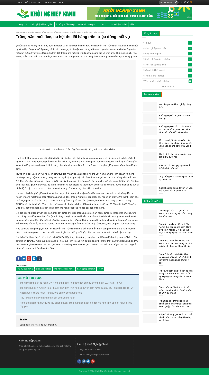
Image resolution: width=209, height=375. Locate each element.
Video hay (36, 2)
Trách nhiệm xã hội (118, 24)
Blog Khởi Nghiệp (86, 24)
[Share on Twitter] (23, 258)
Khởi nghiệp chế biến (167, 64)
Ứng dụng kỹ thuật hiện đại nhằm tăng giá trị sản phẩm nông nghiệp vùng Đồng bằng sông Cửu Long (175, 143)
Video (62, 2)
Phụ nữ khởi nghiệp (25, 32)
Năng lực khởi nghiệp (167, 70)
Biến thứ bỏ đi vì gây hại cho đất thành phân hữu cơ (174, 167)
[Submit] (176, 2)
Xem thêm (168, 86)
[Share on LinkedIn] (34, 258)
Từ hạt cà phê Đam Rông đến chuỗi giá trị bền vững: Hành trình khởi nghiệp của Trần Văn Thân (175, 304)
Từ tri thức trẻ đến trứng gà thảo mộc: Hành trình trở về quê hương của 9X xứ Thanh (175, 290)
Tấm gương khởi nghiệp (167, 81)
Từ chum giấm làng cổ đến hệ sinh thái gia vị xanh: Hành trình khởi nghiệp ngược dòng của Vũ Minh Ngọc (176, 275)
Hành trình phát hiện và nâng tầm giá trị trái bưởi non (175, 155)
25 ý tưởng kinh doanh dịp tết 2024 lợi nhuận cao (176, 178)
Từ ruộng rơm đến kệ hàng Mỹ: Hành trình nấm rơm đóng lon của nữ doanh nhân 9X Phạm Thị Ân (71, 283)
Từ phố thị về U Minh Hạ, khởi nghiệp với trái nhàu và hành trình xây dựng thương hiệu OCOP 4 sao (175, 258)
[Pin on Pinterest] (29, 258)
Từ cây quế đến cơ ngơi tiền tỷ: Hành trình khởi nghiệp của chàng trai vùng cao (175, 213)
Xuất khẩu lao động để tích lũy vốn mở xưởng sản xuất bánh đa (175, 189)
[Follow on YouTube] (93, 361)
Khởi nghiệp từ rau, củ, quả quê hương (174, 117)
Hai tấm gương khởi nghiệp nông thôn (175, 105)
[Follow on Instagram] (185, 2)
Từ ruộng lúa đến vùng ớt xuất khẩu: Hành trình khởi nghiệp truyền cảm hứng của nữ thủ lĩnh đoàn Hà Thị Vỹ (76, 288)
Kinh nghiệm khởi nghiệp (41, 24)
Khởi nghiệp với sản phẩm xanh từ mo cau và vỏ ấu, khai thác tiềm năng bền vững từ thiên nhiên (175, 129)
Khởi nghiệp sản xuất (87, 32)
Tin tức (102, 24)
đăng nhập (34, 324)
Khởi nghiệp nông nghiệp (64, 32)
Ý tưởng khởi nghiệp (65, 24)
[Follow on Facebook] (182, 2)
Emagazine (50, 2)
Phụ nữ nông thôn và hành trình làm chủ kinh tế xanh (47, 297)
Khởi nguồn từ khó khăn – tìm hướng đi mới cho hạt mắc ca (51, 293)
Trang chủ (22, 2)
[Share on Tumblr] (39, 258)
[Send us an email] (191, 2)
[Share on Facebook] (18, 258)
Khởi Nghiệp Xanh (26, 45)
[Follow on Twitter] (188, 2)
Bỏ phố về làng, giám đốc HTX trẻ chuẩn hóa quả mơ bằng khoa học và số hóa (175, 317)
